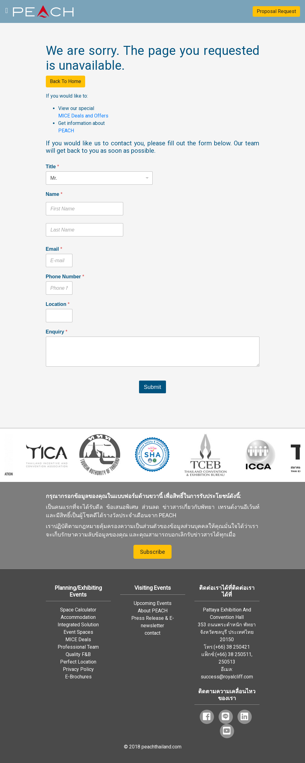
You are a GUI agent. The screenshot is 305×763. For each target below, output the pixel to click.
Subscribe (152, 552)
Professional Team (78, 647)
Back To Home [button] (65, 81)
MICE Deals (78, 639)
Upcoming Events (153, 603)
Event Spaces (78, 632)
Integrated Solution (78, 625)
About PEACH (153, 611)
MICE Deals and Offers (83, 116)
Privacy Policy (78, 669)
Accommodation (78, 617)
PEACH (66, 131)
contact (152, 633)
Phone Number (65, 276)
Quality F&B (78, 654)
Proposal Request (276, 11)
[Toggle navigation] (6, 10)
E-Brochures (78, 677)
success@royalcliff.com (227, 677)
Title (52, 166)
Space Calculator (78, 610)
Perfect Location (78, 662)
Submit (152, 387)
